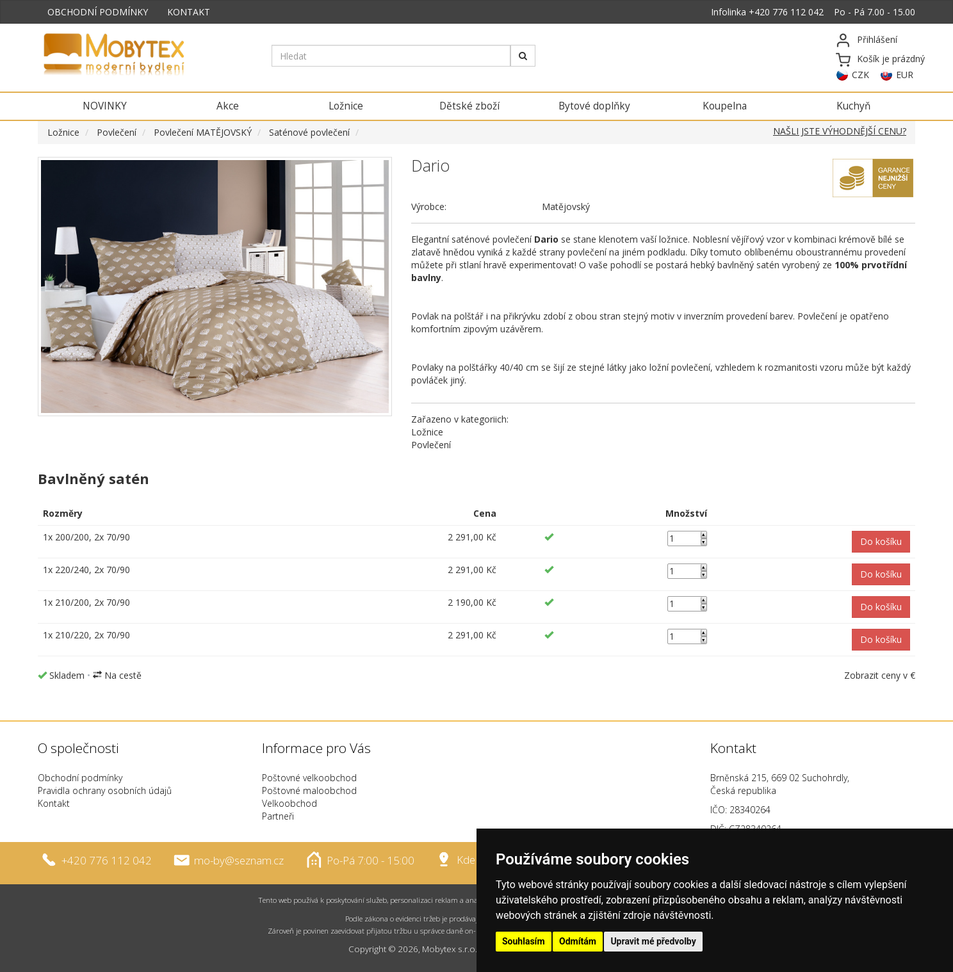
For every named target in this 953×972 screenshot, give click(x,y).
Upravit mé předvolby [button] (653, 941)
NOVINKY (105, 106)
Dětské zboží (469, 106)
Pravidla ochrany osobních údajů (105, 790)
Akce (227, 106)
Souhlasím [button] (523, 941)
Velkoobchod (289, 803)
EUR (904, 75)
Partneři (278, 816)
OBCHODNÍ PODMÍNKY (97, 12)
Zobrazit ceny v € (879, 675)
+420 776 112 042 (786, 12)
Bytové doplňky (594, 106)
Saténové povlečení (309, 132)
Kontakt (54, 803)
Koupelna (725, 106)
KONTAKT (188, 12)
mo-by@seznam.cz (239, 859)
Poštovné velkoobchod (309, 778)
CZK (860, 75)
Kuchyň (853, 106)
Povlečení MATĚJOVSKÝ (203, 132)
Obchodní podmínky (80, 778)
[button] (881, 542)
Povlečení (116, 132)
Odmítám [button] (577, 941)
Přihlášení (877, 39)
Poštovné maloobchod (309, 790)
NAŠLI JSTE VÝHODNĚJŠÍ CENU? (839, 131)
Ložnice (346, 106)
